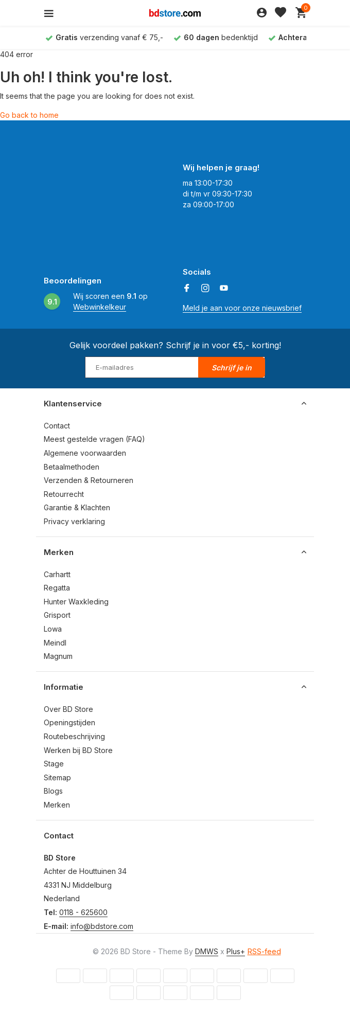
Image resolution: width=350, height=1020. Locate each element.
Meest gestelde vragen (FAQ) (94, 439)
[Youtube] (224, 288)
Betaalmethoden (71, 466)
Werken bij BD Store (78, 750)
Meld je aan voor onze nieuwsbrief (242, 307)
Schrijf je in (232, 367)
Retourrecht (64, 494)
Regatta (57, 587)
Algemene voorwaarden (85, 453)
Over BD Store (68, 709)
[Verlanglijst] (280, 13)
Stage (54, 763)
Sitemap (57, 777)
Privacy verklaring (74, 521)
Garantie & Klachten (77, 507)
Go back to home (29, 115)
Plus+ (235, 951)
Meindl (55, 642)
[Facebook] (187, 288)
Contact (57, 425)
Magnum (58, 656)
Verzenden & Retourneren (88, 480)
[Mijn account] (262, 13)
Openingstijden (69, 722)
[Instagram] (205, 288)
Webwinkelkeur (99, 306)
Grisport (57, 615)
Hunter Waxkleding (76, 601)
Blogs (53, 790)
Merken (57, 804)
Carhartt (57, 574)
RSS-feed (264, 951)
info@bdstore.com (102, 926)
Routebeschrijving (74, 736)
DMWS (206, 951)
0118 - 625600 (83, 912)
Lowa (53, 628)
